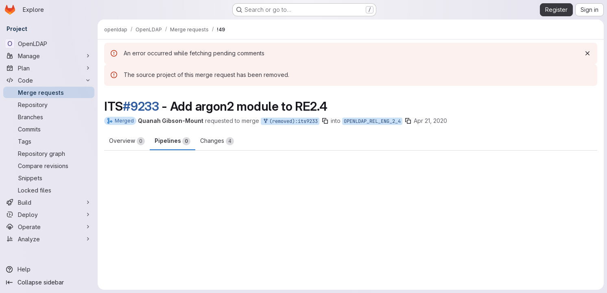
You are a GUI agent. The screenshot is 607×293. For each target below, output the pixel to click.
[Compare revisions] (48, 165)
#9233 (141, 106)
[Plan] (48, 68)
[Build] (48, 202)
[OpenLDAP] (48, 43)
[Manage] (48, 55)
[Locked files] (48, 190)
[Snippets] (48, 178)
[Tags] (48, 141)
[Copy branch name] (325, 121)
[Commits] (48, 129)
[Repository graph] (48, 153)
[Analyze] (48, 239)
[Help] (48, 269)
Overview (127, 141)
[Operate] (48, 226)
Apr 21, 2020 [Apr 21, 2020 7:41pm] (430, 120)
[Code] (48, 80)
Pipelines (172, 141)
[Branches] (48, 116)
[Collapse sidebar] (48, 282)
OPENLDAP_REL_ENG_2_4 (372, 121)
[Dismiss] (587, 53)
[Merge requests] (48, 92)
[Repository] (48, 104)
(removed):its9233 (290, 121)
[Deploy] (48, 214)
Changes (217, 141)
